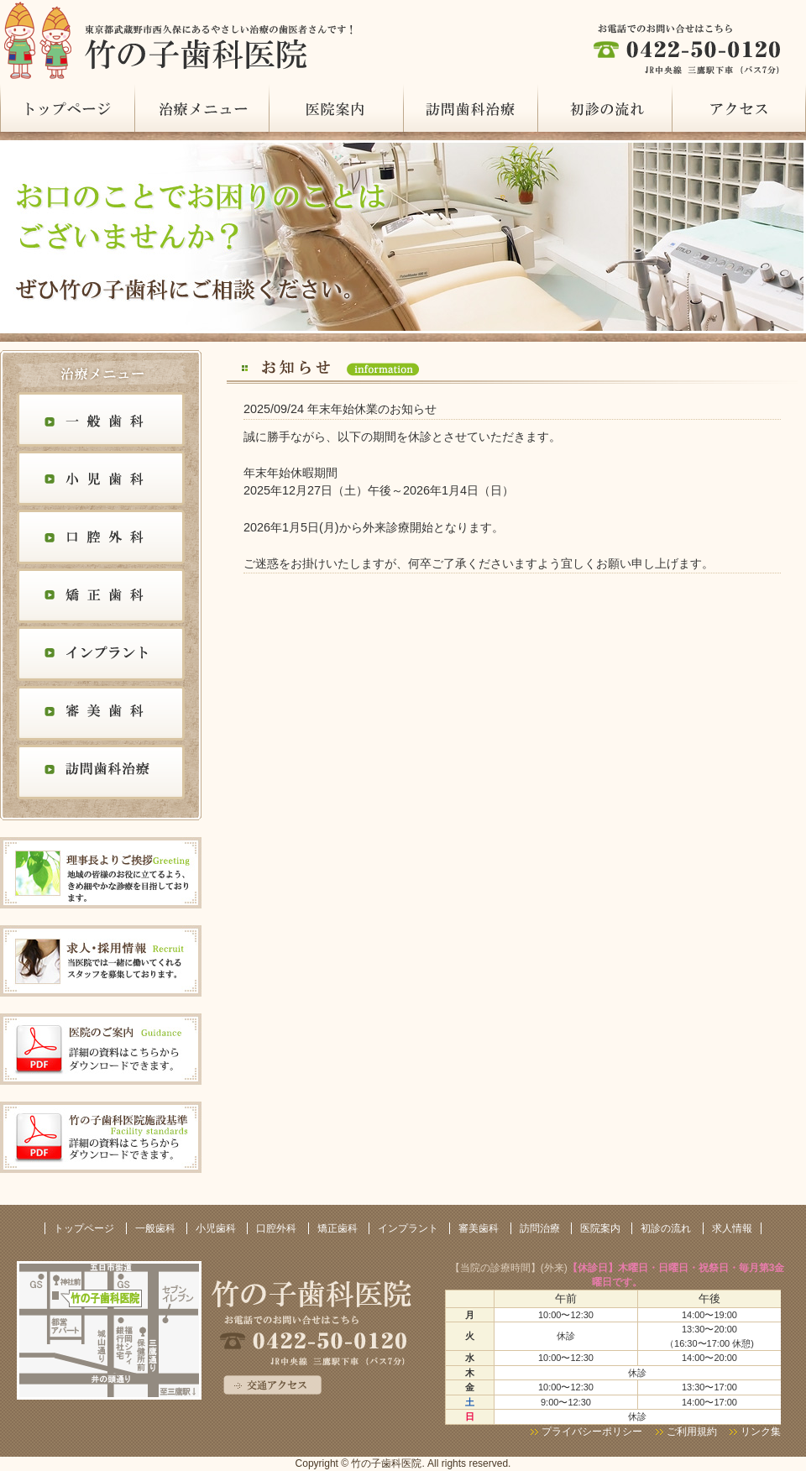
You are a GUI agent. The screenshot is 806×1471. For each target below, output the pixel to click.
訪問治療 (470, 108)
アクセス (739, 108)
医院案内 (336, 108)
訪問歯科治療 (101, 774)
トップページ (67, 108)
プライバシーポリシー (592, 1431)
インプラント (101, 656)
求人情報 (732, 1228)
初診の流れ (604, 108)
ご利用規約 (693, 1431)
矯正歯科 (101, 597)
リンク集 (761, 1431)
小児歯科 (101, 480)
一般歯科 (101, 421)
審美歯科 (101, 715)
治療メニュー (201, 108)
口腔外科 (101, 539)
